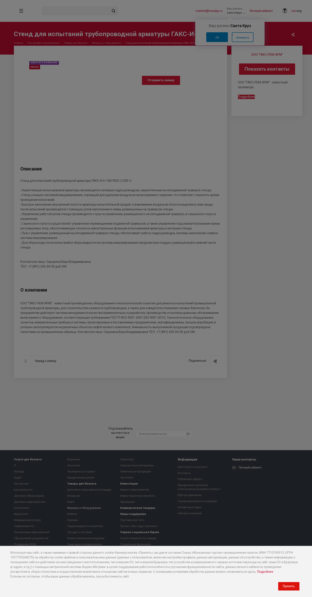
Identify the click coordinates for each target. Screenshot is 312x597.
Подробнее (265, 571)
